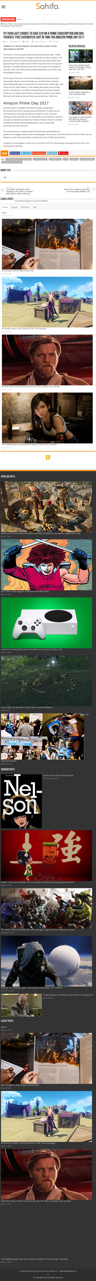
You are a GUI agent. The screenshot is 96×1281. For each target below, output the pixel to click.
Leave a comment (40, 41)
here (42, 93)
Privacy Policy (42, 1271)
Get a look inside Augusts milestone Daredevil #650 (25, 591)
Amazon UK (50, 64)
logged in (28, 201)
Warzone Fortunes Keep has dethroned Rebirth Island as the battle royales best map (41, 533)
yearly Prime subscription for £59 (40, 67)
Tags (35, 207)
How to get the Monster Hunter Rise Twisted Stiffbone (26, 707)
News (11, 24)
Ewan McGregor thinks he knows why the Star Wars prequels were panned (31, 387)
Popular (14, 207)
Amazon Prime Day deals (16, 55)
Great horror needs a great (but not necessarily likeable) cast (76, 189)
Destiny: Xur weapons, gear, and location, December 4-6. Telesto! (31, 988)
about (19, 19)
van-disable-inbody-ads (12, 162)
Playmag (74, 159)
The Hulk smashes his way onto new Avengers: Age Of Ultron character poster (38, 930)
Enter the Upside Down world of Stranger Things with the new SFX (80, 67)
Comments (25, 207)
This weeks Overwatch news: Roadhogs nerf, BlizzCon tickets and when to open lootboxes (20, 190)
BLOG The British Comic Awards (58, 775)
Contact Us (53, 1271)
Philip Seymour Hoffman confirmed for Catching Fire (68, 995)
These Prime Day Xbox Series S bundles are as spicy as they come (31, 649)
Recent (5, 207)
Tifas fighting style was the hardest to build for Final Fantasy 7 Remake (29, 445)
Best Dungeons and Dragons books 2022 (18, 271)
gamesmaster (55, 159)
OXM (66, 159)
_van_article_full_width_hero (19, 159)
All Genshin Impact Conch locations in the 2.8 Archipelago (24, 329)
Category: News (40, 159)
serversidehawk (87, 159)
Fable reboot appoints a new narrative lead (79, 93)
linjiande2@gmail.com (67, 1271)
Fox (6, 41)
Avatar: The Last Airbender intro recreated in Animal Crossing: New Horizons (37, 882)
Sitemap (32, 1271)
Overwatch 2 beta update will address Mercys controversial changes (80, 119)
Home (4, 24)
